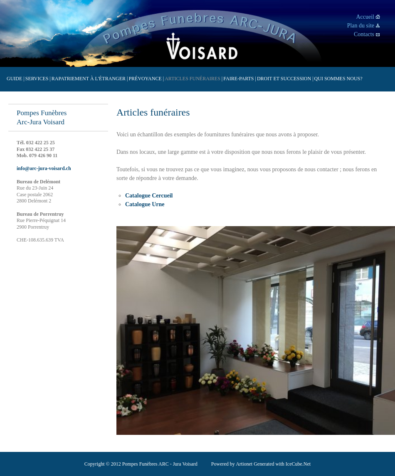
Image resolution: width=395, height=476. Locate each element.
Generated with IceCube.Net (282, 464)
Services (38, 78)
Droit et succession (285, 78)
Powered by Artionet (231, 464)
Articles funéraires (193, 78)
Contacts (364, 34)
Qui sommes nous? (338, 78)
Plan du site (360, 25)
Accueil (365, 17)
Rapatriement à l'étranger (90, 78)
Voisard (202, 46)
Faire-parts (239, 78)
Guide (16, 78)
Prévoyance (146, 78)
